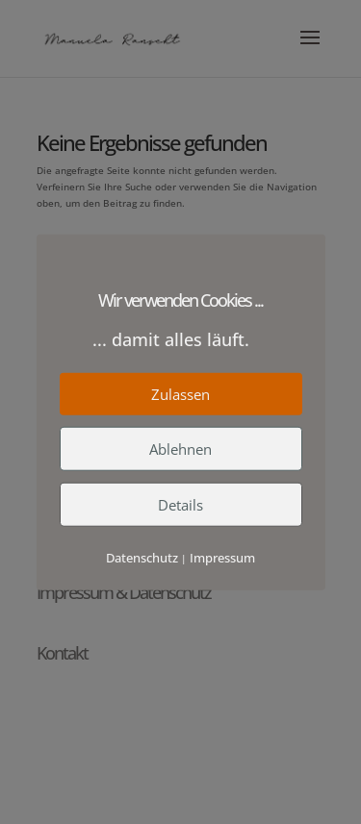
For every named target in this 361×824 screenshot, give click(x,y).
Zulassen (180, 394)
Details (180, 504)
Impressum (222, 557)
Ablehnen (180, 449)
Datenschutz (142, 557)
